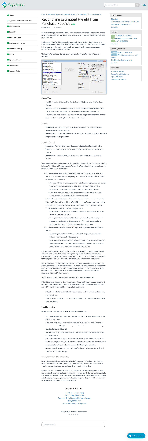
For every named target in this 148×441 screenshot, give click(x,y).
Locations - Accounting (74, 393)
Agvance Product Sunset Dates (124, 38)
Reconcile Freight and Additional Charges (74, 398)
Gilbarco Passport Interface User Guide (125, 22)
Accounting (65, 14)
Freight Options (74, 401)
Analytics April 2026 (121, 52)
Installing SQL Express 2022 (121, 24)
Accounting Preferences (74, 395)
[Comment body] (73, 424)
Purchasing (83, 14)
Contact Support (15, 65)
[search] (119, 5)
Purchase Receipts (95, 14)
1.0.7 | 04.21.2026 (119, 41)
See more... (114, 27)
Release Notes (14, 26)
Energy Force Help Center (120, 74)
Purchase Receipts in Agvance (74, 403)
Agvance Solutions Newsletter (20, 21)
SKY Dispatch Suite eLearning (121, 60)
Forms (11, 54)
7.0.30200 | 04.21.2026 (121, 36)
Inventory (74, 14)
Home (12, 15)
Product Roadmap (15, 49)
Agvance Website (15, 60)
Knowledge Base (15, 37)
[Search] (137, 5)
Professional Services (17, 43)
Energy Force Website (118, 79)
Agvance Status (14, 71)
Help (144, 5)
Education (12, 32)
